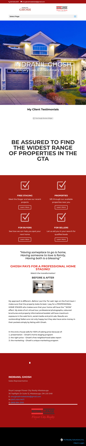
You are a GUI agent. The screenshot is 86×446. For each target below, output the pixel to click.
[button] (8, 115)
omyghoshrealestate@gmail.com (26, 396)
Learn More (24, 207)
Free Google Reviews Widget (42, 118)
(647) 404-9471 (17, 399)
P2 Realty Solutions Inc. (72, 440)
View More (43, 126)
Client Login (79, 443)
